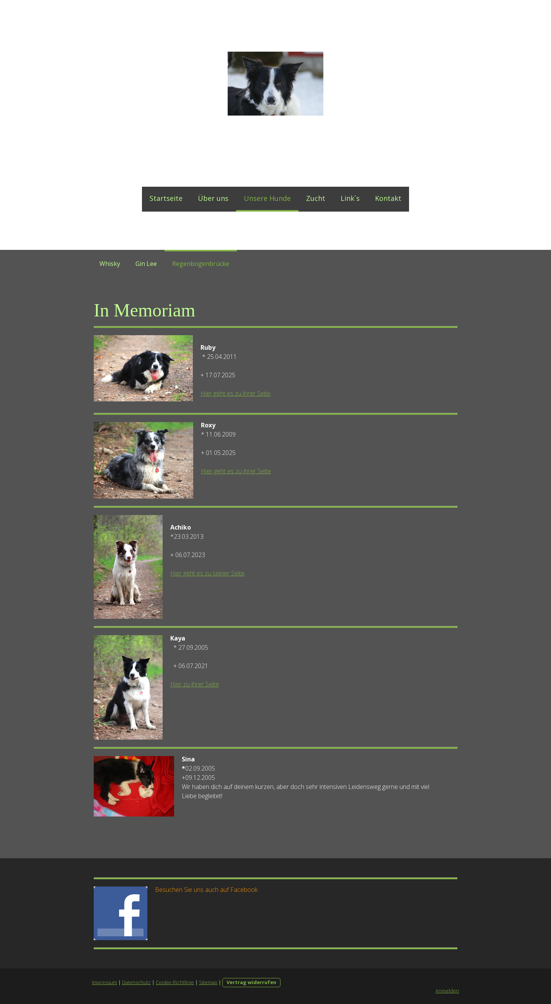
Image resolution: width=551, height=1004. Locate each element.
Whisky (109, 263)
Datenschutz (136, 982)
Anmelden (447, 990)
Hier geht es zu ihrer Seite (236, 393)
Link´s (350, 198)
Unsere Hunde (267, 198)
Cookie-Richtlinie (175, 982)
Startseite (166, 198)
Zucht (315, 198)
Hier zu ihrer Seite (194, 684)
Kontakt (388, 198)
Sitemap (208, 982)
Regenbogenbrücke (200, 263)
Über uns (213, 198)
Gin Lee (146, 263)
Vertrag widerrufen (251, 982)
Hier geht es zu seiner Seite (207, 573)
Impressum (104, 982)
